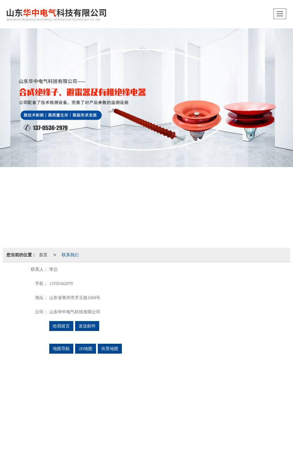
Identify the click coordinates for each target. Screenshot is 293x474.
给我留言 (61, 326)
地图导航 (61, 348)
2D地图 (85, 348)
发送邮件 (87, 326)
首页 (43, 254)
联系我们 (70, 254)
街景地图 (109, 348)
